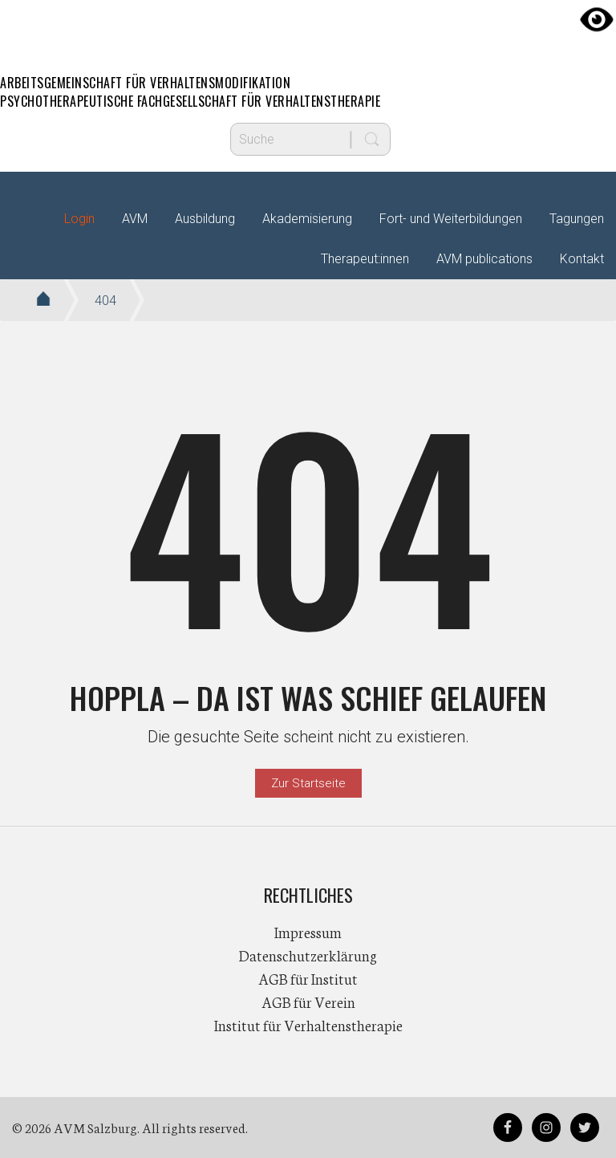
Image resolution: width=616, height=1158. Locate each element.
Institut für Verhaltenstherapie (308, 1024)
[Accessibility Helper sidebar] (597, 19)
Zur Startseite (308, 783)
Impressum (308, 931)
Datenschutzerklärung (308, 955)
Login (79, 218)
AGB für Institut (308, 978)
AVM (308, 28)
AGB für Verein (308, 1001)
